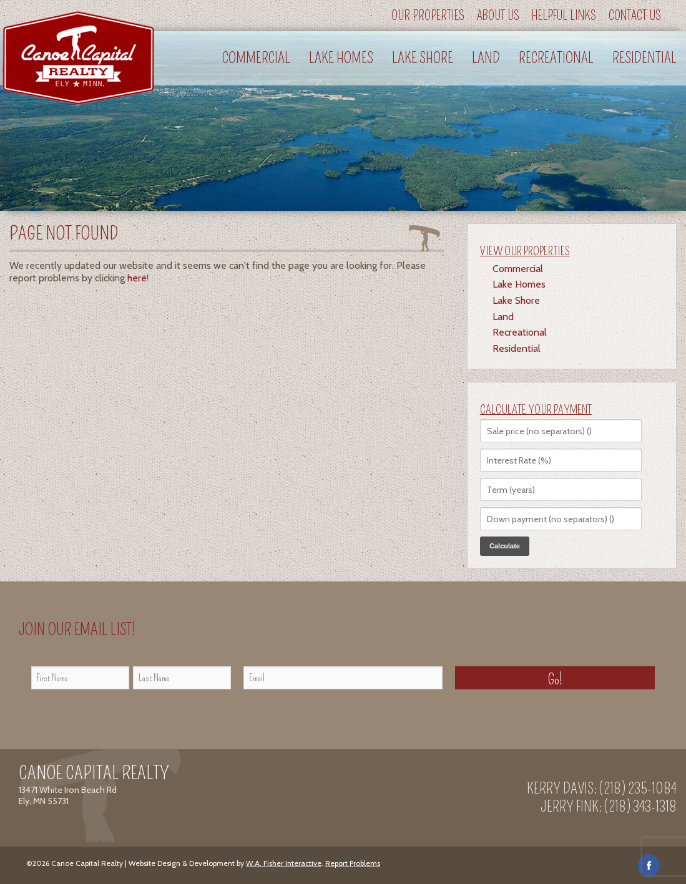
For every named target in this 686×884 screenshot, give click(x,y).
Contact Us (635, 15)
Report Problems (352, 863)
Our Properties (427, 15)
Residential (644, 58)
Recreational (556, 58)
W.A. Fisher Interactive (283, 863)
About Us (498, 15)
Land (486, 58)
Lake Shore (422, 58)
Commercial (256, 58)
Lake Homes (341, 58)
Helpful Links (564, 15)
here (137, 278)
